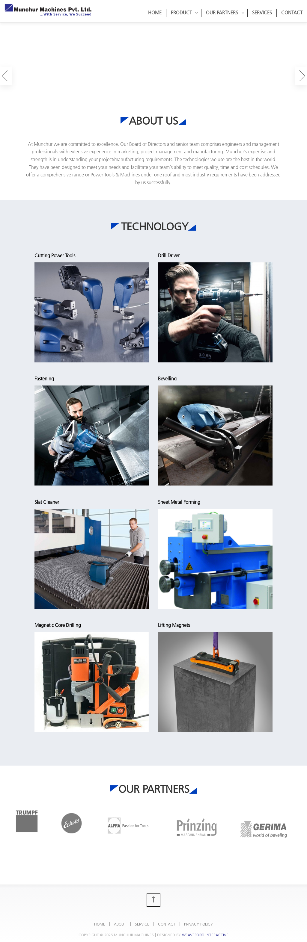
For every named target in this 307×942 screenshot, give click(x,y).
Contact (292, 13)
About (120, 924)
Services (262, 13)
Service (142, 924)
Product (184, 13)
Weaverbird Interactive (205, 934)
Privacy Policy (198, 924)
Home (155, 13)
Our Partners (225, 13)
